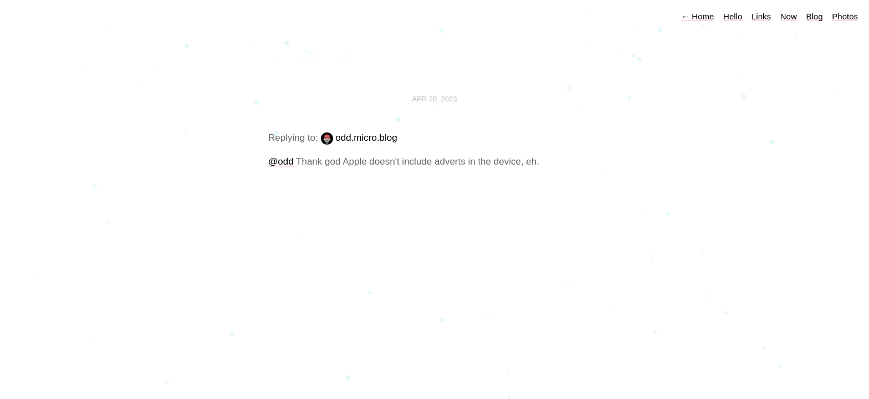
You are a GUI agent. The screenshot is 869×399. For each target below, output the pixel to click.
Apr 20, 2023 (434, 99)
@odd (281, 161)
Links (761, 16)
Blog (814, 16)
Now (788, 16)
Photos (845, 16)
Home (697, 16)
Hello (732, 16)
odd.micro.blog (366, 137)
